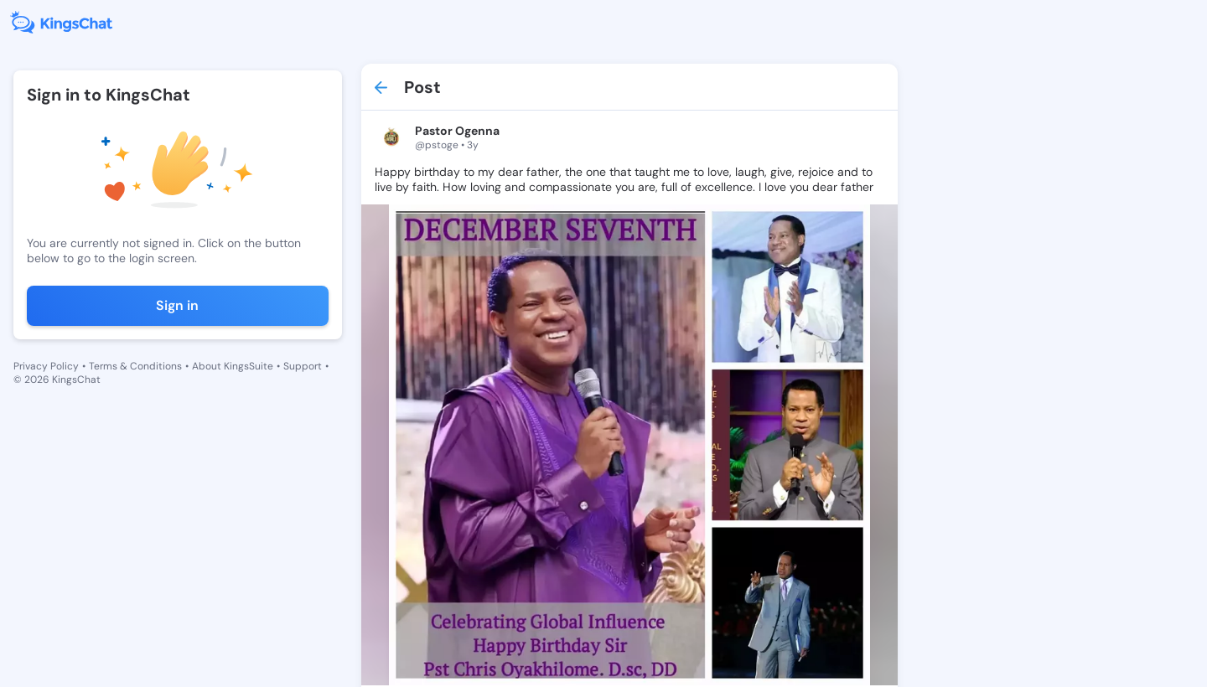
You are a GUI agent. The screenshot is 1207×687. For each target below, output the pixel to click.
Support (302, 366)
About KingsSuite (232, 366)
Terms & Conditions (135, 366)
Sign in (177, 305)
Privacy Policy (46, 366)
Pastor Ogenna (457, 130)
